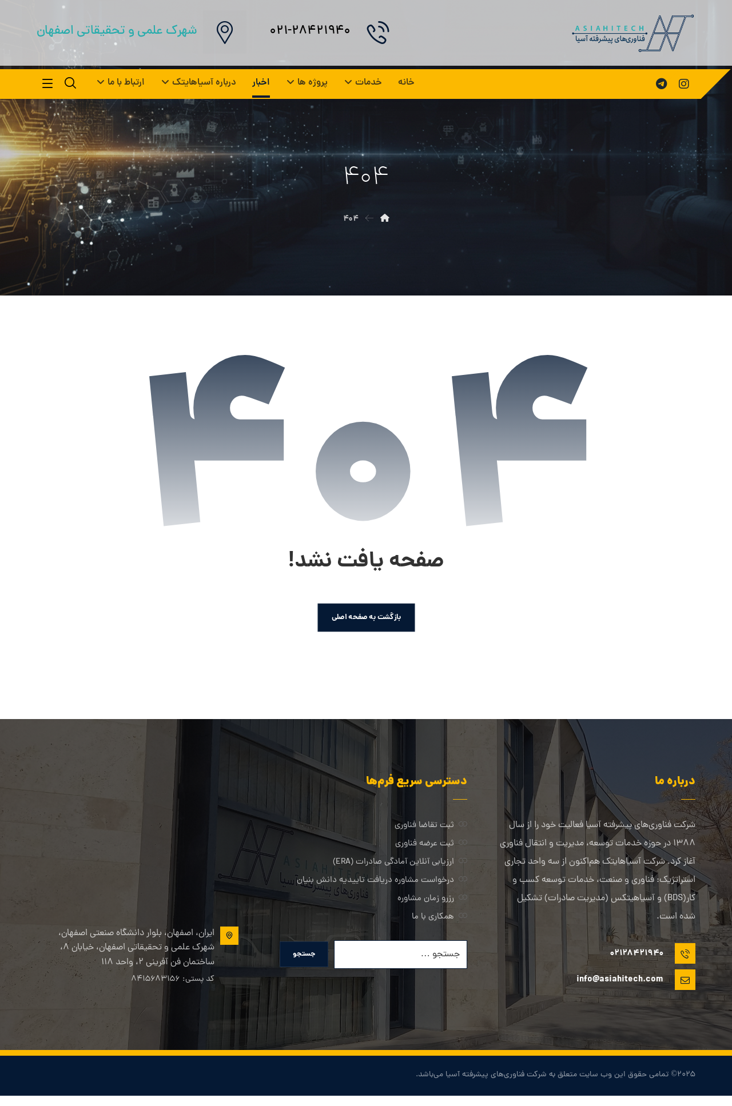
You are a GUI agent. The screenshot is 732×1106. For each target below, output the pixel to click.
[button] (684, 84)
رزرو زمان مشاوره (432, 905)
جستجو (307, 963)
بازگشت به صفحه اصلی (366, 622)
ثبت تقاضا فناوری (431, 832)
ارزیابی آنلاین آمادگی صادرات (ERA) (400, 868)
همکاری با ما (439, 923)
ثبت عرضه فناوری (431, 850)
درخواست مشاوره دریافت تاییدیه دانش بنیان (382, 886)
